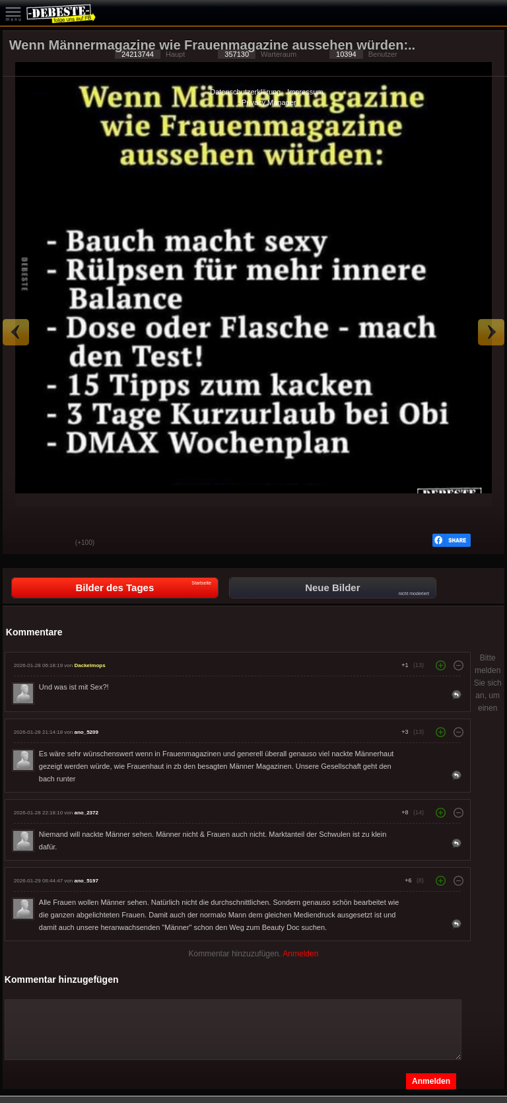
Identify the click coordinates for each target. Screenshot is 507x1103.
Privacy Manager (269, 102)
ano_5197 (86, 881)
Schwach (55, 543)
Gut (22, 543)
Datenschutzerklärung (245, 92)
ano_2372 (86, 813)
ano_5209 (86, 732)
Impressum (305, 92)
